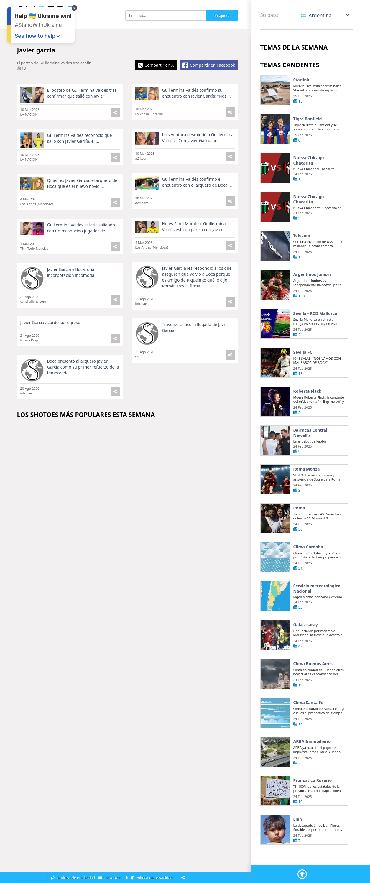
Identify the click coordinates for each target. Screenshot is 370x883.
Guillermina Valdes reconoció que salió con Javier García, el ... (79, 138)
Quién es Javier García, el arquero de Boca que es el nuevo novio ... (82, 183)
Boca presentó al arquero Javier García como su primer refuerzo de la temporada (83, 367)
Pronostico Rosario (312, 781)
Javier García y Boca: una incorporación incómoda (71, 273)
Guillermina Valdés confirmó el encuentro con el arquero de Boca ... (197, 182)
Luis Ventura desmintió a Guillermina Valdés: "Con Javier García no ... (198, 137)
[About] (127, 878)
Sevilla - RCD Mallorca (315, 314)
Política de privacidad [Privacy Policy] (153, 877)
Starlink (301, 80)
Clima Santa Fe (308, 703)
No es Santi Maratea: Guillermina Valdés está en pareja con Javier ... (194, 227)
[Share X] (156, 65)
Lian (297, 820)
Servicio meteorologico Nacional (317, 589)
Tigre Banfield (307, 118)
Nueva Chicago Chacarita (308, 160)
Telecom (301, 236)
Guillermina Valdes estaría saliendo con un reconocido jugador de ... (81, 228)
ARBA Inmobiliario (312, 742)
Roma (299, 509)
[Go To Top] (302, 874)
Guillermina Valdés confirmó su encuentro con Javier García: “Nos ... (196, 93)
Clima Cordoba (308, 547)
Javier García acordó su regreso (50, 323)
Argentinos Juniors (312, 275)
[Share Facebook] (209, 65)
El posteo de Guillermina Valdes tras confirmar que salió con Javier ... (82, 93)
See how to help (34, 35)
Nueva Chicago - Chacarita (309, 200)
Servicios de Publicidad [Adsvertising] (73, 877)
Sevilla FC (303, 353)
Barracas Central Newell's (310, 433)
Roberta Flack (307, 392)
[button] (326, 15)
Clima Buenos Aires (313, 664)
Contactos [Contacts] (110, 877)
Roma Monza (306, 470)
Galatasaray (305, 625)
